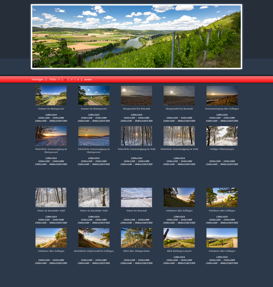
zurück (88, 79)
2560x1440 (40, 120)
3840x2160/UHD (58, 120)
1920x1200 (43, 117)
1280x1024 (51, 114)
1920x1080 (58, 117)
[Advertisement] (136, 176)
